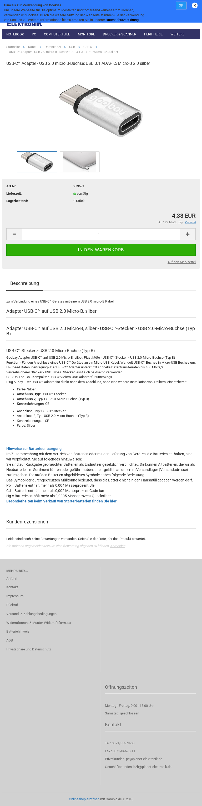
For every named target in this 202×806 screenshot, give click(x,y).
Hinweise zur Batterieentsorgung (34, 449)
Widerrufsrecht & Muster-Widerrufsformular (38, 623)
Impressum (14, 596)
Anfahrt (11, 579)
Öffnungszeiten (121, 687)
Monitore (86, 34)
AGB (9, 640)
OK (181, 5)
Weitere (177, 34)
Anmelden (117, 546)
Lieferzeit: (14, 193)
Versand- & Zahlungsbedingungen (31, 614)
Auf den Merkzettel (182, 262)
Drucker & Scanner (119, 34)
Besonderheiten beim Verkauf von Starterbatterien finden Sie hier (61, 501)
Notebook (15, 34)
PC (34, 34)
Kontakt (12, 587)
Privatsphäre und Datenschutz (28, 649)
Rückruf (12, 605)
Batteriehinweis (17, 631)
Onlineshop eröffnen (84, 799)
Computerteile (57, 34)
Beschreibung (24, 283)
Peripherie (153, 34)
